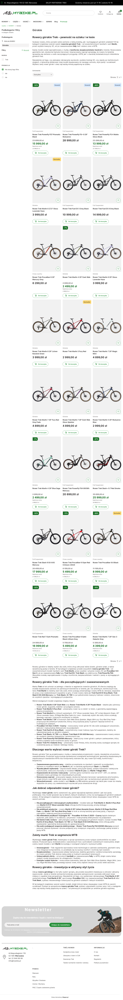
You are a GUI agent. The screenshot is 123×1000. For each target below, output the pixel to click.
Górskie (35, 205)
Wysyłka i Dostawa (38, 980)
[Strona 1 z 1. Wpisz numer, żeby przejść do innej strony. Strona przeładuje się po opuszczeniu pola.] (117, 77)
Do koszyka (40, 153)
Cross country (37, 274)
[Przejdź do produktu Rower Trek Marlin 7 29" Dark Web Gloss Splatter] (77, 391)
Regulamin (27, 930)
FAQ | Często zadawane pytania (43, 987)
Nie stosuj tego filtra (12, 69)
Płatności (35, 973)
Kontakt (96, 955)
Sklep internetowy (59, 997)
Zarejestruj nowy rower (71, 952)
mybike (4, 26)
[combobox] (65, 13)
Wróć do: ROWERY (8, 41)
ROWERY (11, 26)
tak (6, 73)
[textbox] (43, 75)
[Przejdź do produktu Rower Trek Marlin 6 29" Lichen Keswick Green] (46, 323)
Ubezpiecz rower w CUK (71, 955)
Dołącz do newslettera (61, 925)
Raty (34, 977)
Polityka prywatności (101, 963)
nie (6, 77)
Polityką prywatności (43, 932)
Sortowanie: (36, 70)
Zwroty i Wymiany (38, 984)
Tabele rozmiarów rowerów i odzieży (75, 963)
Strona (113, 77)
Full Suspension (37, 131)
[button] (92, 13)
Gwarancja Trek (68, 959)
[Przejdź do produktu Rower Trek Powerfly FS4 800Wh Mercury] (77, 460)
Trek (6, 59)
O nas (96, 952)
